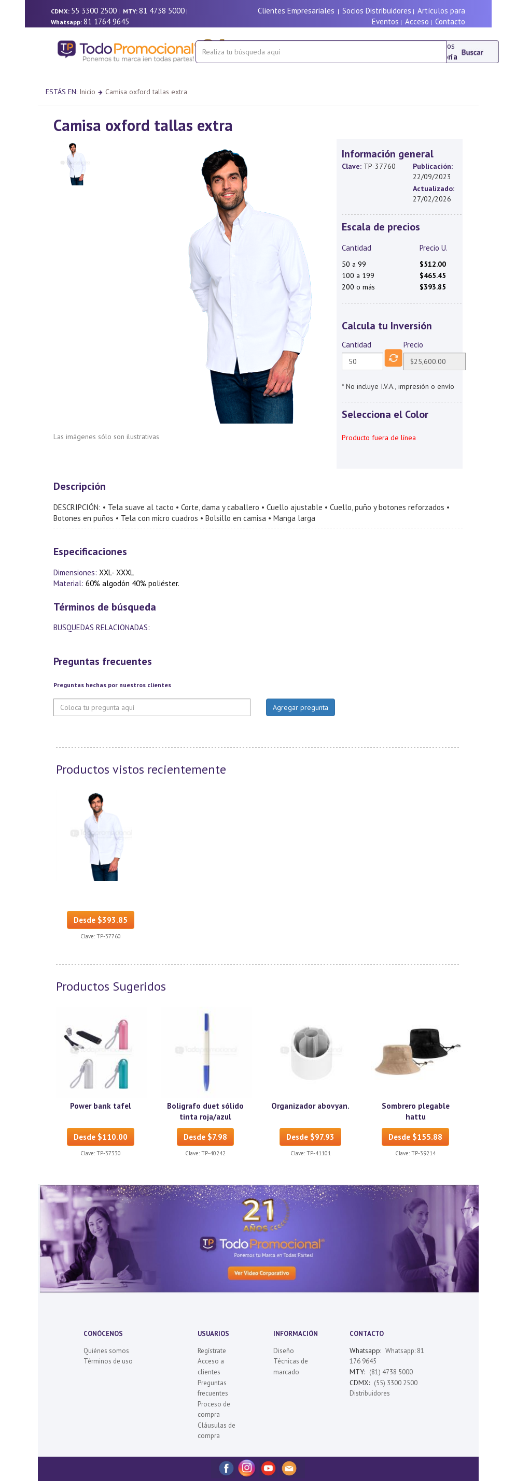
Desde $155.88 (415, 1137)
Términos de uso (108, 1361)
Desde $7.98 (205, 1137)
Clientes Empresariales (296, 11)
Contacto (450, 21)
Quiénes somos (106, 1350)
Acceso (417, 21)
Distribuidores (370, 1393)
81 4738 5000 (162, 11)
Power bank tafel (100, 1106)
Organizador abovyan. (310, 1106)
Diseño (283, 1350)
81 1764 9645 (106, 21)
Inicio (87, 91)
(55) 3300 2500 (395, 1382)
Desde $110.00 (101, 1137)
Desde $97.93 (310, 1137)
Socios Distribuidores (376, 11)
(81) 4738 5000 (391, 1372)
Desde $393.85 (101, 920)
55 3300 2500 (94, 11)
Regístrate (212, 1350)
